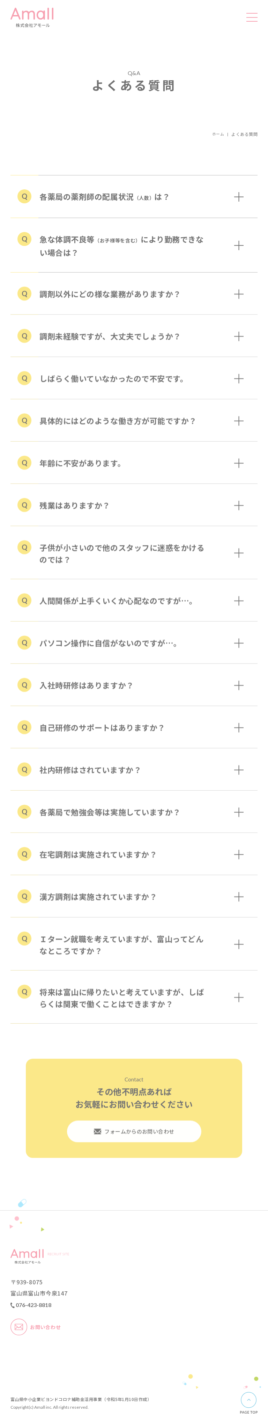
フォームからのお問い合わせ (134, 1138)
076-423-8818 (30, 1305)
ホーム (217, 134)
